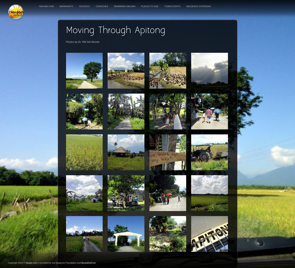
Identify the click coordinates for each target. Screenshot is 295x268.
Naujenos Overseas (198, 6)
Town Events (172, 6)
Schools (84, 6)
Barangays (66, 6)
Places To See (149, 6)
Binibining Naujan (124, 6)
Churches (102, 6)
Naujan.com (46, 6)
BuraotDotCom (88, 263)
